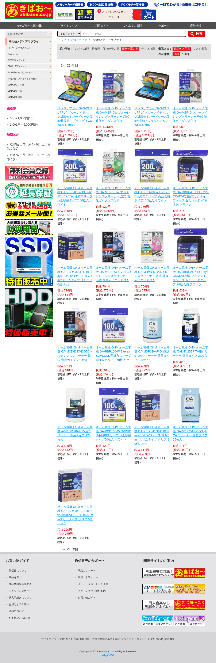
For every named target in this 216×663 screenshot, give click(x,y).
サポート (163, 25)
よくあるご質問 (132, 25)
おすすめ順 (82, 48)
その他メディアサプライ (24, 41)
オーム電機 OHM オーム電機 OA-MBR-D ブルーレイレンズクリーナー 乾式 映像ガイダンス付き (190, 114)
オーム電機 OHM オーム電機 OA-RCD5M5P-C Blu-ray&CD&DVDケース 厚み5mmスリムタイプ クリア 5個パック (75, 515)
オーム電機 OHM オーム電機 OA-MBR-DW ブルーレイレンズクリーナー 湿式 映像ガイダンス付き (113, 114)
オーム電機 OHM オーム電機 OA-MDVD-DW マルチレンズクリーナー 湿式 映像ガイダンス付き (113, 194)
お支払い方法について (21, 617)
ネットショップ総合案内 (92, 590)
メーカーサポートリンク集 (93, 584)
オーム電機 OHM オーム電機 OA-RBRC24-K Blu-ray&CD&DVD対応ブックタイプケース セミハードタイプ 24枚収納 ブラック (191, 276)
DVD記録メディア (16, 60)
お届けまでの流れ (19, 604)
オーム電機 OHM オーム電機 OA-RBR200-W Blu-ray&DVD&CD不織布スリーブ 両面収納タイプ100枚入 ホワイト (75, 196)
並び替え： (66, 48)
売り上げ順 (148, 48)
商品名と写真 (182, 48)
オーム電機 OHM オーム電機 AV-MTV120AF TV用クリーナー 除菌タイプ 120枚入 (74, 433)
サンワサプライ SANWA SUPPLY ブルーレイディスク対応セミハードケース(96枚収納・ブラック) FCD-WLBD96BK (151, 116)
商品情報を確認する (20, 584)
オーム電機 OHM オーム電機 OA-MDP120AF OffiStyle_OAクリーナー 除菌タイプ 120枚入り (151, 354)
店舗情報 (195, 25)
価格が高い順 (130, 48)
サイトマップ (69, 25)
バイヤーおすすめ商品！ (19, 48)
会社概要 (170, 639)
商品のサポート (87, 570)
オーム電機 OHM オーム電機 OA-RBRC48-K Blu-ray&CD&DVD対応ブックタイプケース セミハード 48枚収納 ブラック (191, 196)
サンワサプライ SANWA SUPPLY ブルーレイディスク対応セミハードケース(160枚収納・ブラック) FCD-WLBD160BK (75, 116)
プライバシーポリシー (134, 639)
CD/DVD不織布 (15, 97)
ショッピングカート (20, 590)
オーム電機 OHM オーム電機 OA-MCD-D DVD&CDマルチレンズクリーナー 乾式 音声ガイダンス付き (74, 354)
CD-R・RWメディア (17, 66)
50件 (176, 54)
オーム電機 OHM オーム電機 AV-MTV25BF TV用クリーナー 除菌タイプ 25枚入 (190, 351)
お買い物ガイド (87, 597)
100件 (185, 54)
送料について (16, 611)
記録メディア (15, 34)
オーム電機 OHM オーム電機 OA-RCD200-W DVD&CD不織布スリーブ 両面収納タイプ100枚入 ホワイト (152, 194)
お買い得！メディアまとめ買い (22, 78)
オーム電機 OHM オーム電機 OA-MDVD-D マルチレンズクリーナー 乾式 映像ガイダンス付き (151, 274)
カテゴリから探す (29, 25)
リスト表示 (200, 48)
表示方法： (165, 48)
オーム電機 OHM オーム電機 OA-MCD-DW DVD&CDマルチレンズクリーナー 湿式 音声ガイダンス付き (113, 274)
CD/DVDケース (15, 91)
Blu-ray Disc (13, 54)
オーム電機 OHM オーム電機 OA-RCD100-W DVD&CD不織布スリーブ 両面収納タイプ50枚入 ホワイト (113, 433)
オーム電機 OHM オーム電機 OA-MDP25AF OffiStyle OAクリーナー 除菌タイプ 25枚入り (190, 433)
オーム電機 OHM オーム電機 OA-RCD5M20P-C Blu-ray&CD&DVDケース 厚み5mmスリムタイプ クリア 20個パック (74, 276)
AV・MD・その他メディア (20, 72)
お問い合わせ (155, 639)
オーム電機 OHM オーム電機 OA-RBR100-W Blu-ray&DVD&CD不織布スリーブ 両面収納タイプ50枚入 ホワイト (113, 356)
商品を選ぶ (15, 577)
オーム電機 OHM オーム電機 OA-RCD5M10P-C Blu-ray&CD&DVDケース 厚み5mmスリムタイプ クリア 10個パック (151, 435)
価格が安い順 (111, 48)
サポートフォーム (88, 577)
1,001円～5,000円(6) (24, 124)
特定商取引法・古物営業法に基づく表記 (97, 639)
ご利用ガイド (100, 25)
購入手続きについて (20, 597)
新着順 (96, 48)
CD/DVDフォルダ (16, 85)
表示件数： (165, 54)
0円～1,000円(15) (22, 118)
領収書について (18, 570)
